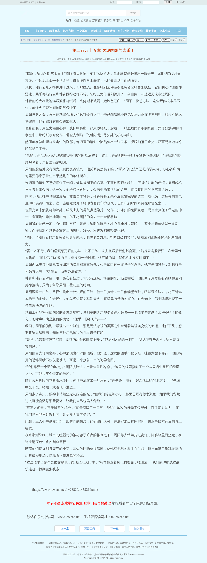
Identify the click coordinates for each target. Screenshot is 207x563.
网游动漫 (109, 30)
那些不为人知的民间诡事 (147, 547)
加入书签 (139, 528)
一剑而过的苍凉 (54, 543)
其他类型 (151, 30)
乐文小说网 (41, 21)
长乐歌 (108, 20)
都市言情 (68, 30)
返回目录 (89, 528)
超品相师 (94, 59)
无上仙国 (72, 59)
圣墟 (76, 20)
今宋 (127, 20)
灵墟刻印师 (113, 543)
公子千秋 (136, 20)
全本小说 (164, 30)
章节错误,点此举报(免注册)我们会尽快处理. (79, 503)
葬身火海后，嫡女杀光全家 (122, 547)
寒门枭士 (118, 20)
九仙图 (147, 59)
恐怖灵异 (137, 30)
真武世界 (102, 59)
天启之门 (128, 59)
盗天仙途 (86, 20)
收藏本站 (41, 2)
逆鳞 (87, 59)
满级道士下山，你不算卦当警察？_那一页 (82, 554)
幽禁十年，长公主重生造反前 (94, 547)
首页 (27, 30)
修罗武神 (80, 59)
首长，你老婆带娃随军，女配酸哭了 (89, 543)
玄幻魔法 (40, 30)
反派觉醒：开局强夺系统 (131, 543)
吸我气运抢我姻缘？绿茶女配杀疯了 (62, 547)
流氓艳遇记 (138, 59)
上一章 (65, 528)
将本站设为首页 (27, 2)
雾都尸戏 (67, 543)
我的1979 (111, 59)
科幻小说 (123, 30)
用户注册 (180, 2)
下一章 (114, 528)
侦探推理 (95, 30)
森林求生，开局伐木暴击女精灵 (159, 543)
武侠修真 (54, 30)
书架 (178, 30)
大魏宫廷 (120, 59)
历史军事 (82, 30)
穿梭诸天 (97, 20)
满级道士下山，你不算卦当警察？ (49, 40)
